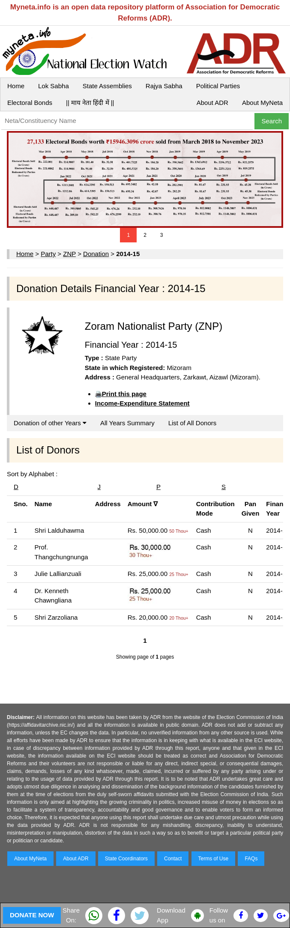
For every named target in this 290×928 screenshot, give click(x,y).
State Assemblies (107, 86)
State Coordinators (126, 859)
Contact (173, 859)
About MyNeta (262, 102)
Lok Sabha (53, 86)
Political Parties (218, 86)
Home (15, 86)
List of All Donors (192, 423)
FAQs (251, 859)
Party (48, 253)
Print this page (124, 393)
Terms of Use (213, 859)
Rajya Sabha (164, 86)
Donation (96, 253)
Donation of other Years (50, 423)
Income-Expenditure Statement (142, 403)
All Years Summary (127, 423)
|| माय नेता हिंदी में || (90, 102)
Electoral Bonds (29, 102)
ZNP (69, 253)
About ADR (212, 102)
